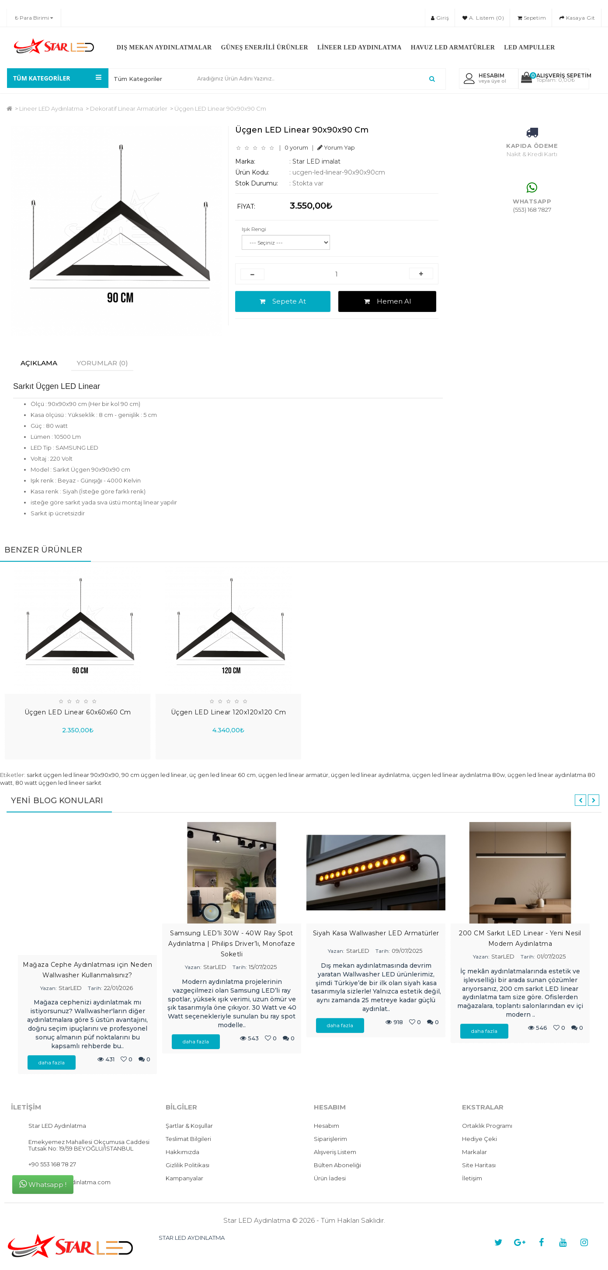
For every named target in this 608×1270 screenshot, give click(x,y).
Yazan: (48, 988)
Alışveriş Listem (335, 1152)
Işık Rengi (254, 229)
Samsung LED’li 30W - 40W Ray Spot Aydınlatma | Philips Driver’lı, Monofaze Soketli (231, 944)
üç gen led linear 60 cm (222, 775)
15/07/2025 (263, 967)
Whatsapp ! (42, 1184)
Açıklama (40, 363)
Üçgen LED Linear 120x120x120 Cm (228, 713)
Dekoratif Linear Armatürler (128, 108)
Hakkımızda (182, 1152)
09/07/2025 (407, 951)
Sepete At (283, 301)
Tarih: (95, 988)
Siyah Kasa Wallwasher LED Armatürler (376, 934)
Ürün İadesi (330, 1178)
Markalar (474, 1152)
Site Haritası (479, 1165)
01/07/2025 (551, 956)
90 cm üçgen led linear (154, 775)
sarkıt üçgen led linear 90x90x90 (73, 775)
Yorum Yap (336, 147)
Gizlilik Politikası (187, 1165)
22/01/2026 (118, 988)
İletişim (472, 1178)
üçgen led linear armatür (293, 775)
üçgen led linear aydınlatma (370, 775)
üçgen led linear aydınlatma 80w (458, 775)
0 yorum (296, 147)
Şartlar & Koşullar (189, 1126)
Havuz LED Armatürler (453, 47)
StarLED (70, 988)
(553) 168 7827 (532, 209)
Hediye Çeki (479, 1139)
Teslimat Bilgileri (188, 1139)
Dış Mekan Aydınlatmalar (164, 47)
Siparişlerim (330, 1139)
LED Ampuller (529, 47)
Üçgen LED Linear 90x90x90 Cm (220, 108)
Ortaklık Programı (487, 1126)
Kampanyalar (184, 1178)
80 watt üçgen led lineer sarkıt (58, 783)
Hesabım (326, 1126)
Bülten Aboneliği (337, 1165)
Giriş (440, 17)
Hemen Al (387, 301)
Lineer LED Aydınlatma (359, 47)
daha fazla (51, 1063)
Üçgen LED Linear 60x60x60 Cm (77, 713)
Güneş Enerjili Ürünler (264, 47)
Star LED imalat (316, 161)
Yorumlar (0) (107, 363)
